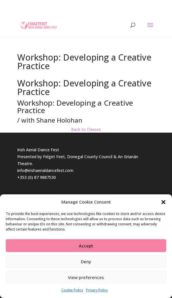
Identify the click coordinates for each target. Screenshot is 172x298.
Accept (86, 246)
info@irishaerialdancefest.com (45, 170)
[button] (163, 202)
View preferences (86, 277)
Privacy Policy (97, 290)
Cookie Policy (72, 290)
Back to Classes (86, 129)
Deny (86, 261)
